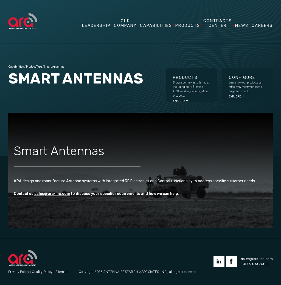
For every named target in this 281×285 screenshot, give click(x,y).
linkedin (218, 261)
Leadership (96, 25)
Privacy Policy (18, 272)
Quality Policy (42, 272)
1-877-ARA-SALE (255, 264)
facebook (231, 261)
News (241, 25)
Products (187, 25)
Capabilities (156, 25)
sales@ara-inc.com (52, 193)
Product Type (34, 66)
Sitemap (61, 272)
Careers (262, 25)
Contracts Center (217, 23)
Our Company (125, 23)
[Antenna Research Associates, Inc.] (22, 15)
